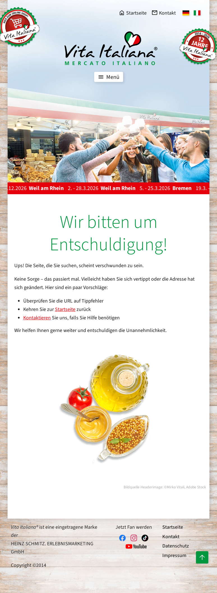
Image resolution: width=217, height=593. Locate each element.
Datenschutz (175, 546)
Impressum (174, 555)
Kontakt (170, 536)
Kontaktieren (37, 317)
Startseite (65, 309)
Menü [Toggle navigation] (108, 77)
